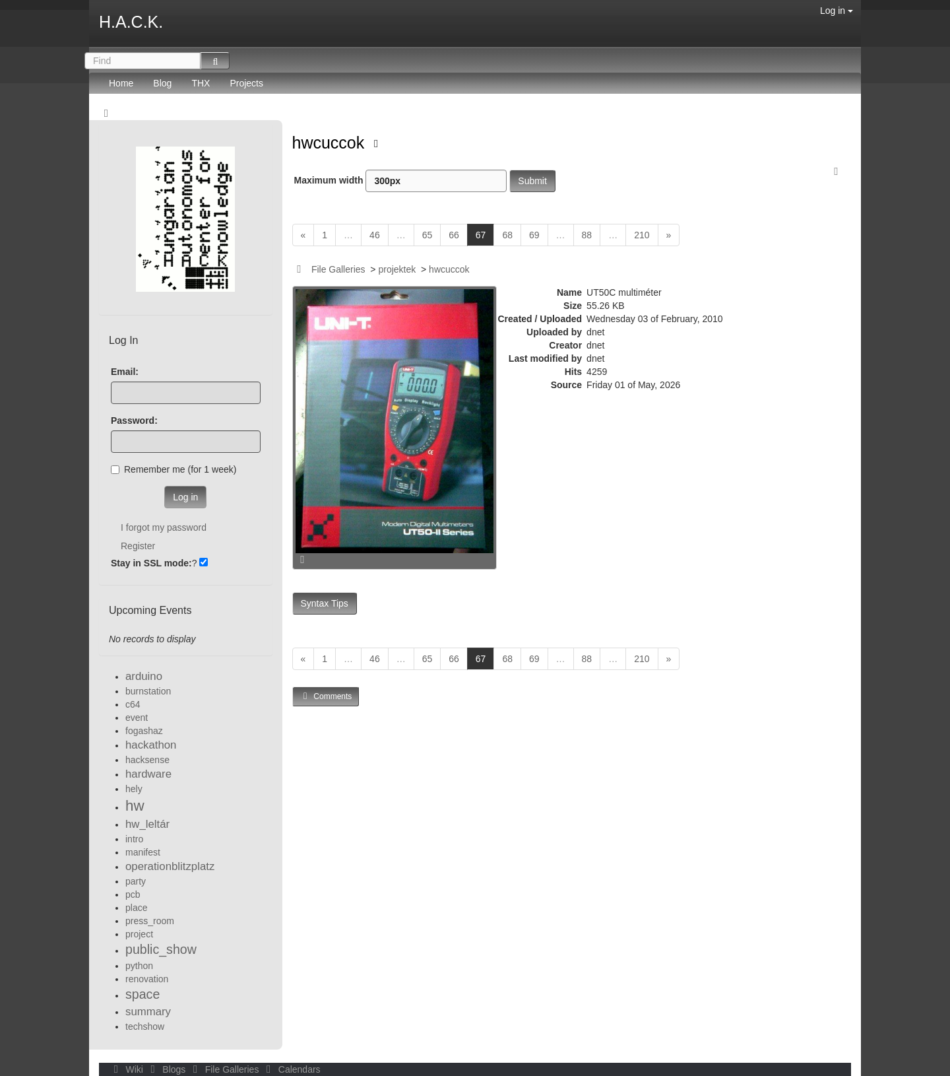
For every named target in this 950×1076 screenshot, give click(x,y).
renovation (146, 979)
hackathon (150, 745)
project (139, 934)
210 (641, 235)
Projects (246, 83)
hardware (148, 774)
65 (427, 235)
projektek (397, 269)
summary (148, 1011)
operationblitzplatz (169, 866)
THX (200, 83)
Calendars (290, 1069)
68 (507, 235)
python (139, 965)
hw (134, 805)
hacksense (147, 760)
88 (587, 235)
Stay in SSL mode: (151, 563)
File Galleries (338, 269)
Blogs (167, 1069)
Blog (162, 83)
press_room (149, 921)
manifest (142, 852)
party (135, 881)
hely (133, 789)
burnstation (148, 691)
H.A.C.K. (131, 22)
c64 (133, 704)
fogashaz (144, 730)
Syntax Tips (324, 603)
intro (134, 839)
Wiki (127, 1069)
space (142, 994)
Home (121, 83)
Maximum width (400, 181)
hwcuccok (330, 142)
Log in (836, 10)
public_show (161, 949)
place (136, 907)
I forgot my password (163, 527)
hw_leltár (147, 824)
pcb (133, 894)
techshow (144, 1026)
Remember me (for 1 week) (173, 469)
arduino (143, 676)
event (136, 717)
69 (534, 235)
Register (138, 546)
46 (374, 235)
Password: (134, 420)
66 (454, 235)
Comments (326, 696)
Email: (125, 371)
